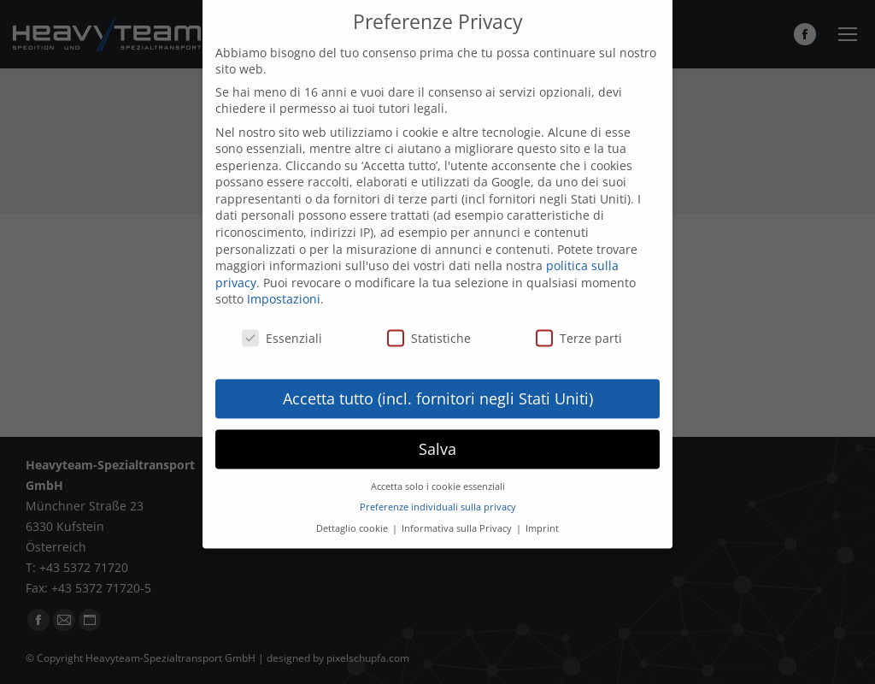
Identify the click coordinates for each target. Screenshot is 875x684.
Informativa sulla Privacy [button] (458, 511)
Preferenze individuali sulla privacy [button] (438, 490)
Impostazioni (283, 282)
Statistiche (429, 321)
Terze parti (579, 321)
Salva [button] (437, 432)
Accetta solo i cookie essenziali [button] (438, 469)
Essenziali (282, 321)
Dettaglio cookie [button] (353, 511)
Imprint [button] (542, 511)
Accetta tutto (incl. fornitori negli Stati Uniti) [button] (438, 381)
